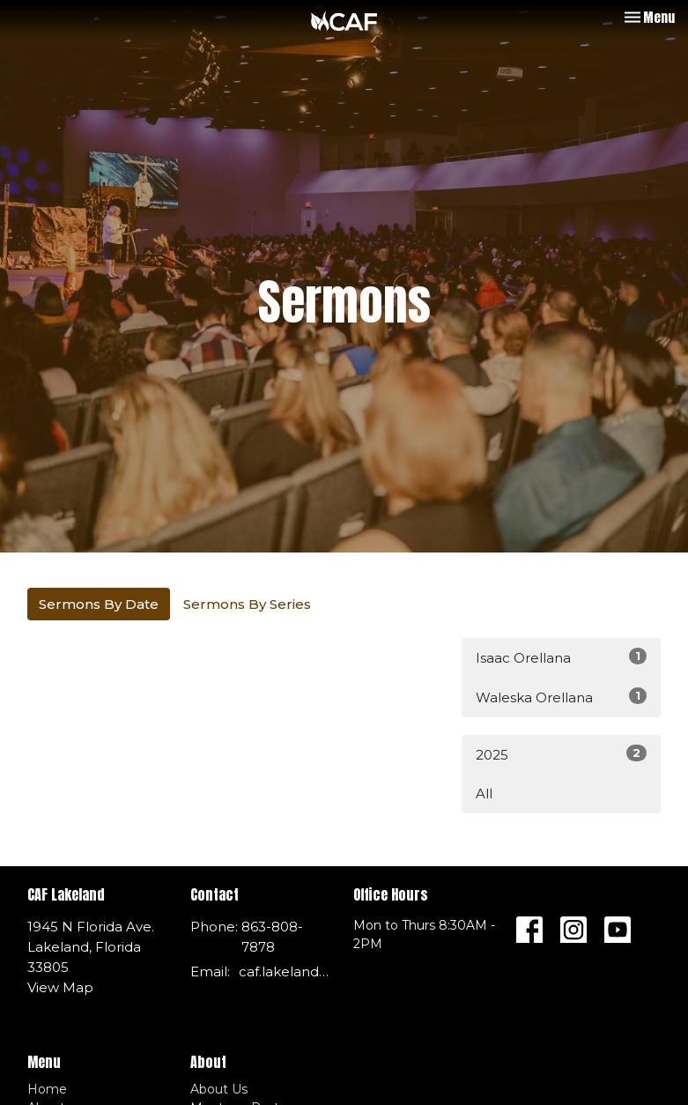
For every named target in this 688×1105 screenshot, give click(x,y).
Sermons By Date (99, 604)
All (484, 793)
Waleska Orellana (561, 696)
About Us (219, 1089)
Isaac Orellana (561, 657)
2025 (561, 754)
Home (47, 1089)
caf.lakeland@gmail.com (287, 971)
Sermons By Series (247, 604)
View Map (60, 987)
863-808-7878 (272, 936)
